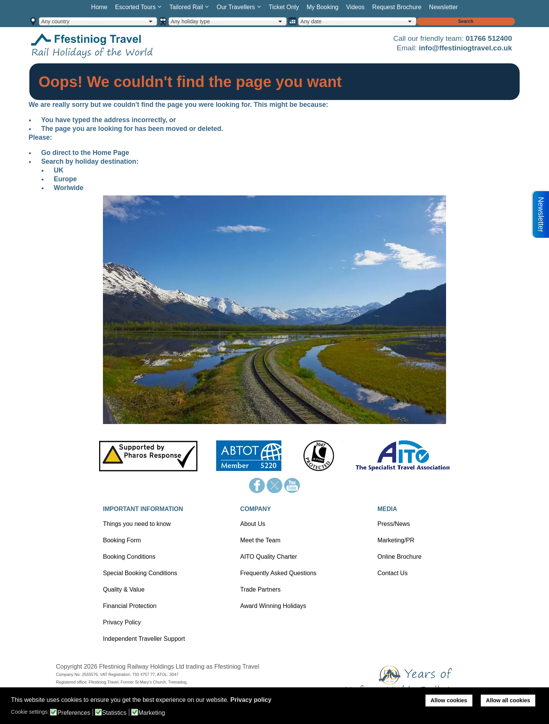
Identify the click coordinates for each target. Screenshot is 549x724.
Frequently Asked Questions (278, 573)
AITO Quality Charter (268, 556)
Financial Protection (130, 606)
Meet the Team (260, 540)
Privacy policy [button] (250, 700)
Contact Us (392, 573)
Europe (65, 179)
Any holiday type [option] (190, 21)
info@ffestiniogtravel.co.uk (465, 48)
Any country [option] (55, 21)
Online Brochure (399, 556)
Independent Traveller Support (144, 638)
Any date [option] (310, 21)
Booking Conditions (129, 556)
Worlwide (68, 188)
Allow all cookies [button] (508, 700)
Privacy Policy (122, 622)
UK (58, 170)
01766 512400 (489, 38)
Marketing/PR (395, 540)
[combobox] (98, 21)
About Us (252, 524)
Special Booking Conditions (140, 573)
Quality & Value (123, 589)
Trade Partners (260, 589)
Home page (103, 45)
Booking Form (122, 540)
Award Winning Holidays (273, 606)
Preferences (73, 713)
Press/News (393, 524)
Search (465, 21)
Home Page (111, 152)
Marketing (151, 713)
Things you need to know (137, 524)
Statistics (114, 713)
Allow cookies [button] (448, 700)
